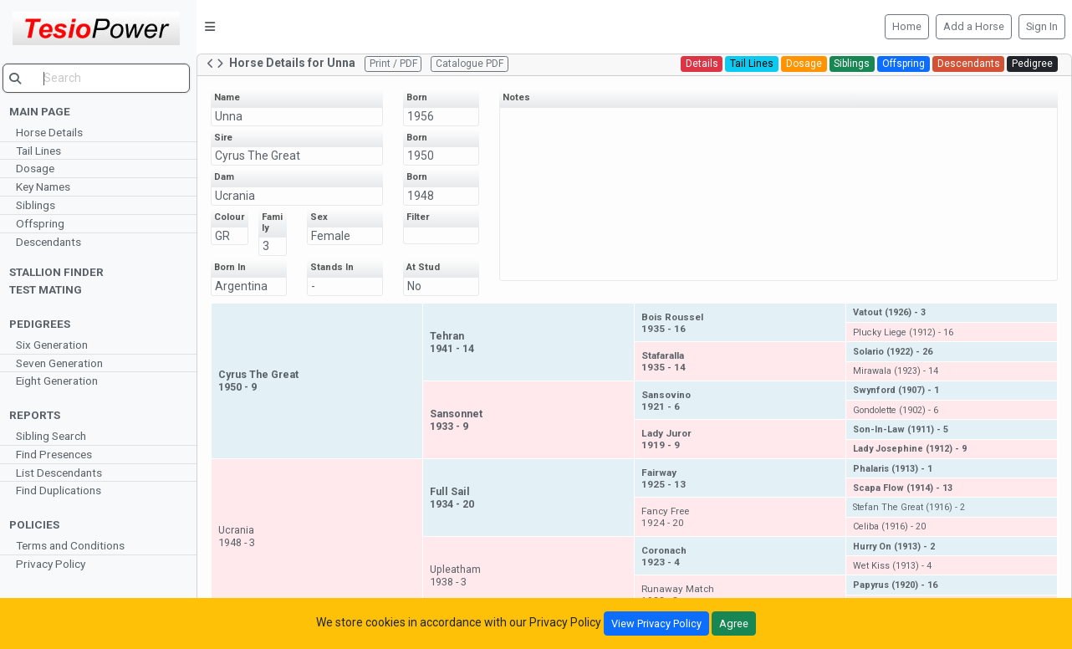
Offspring (44, 223)
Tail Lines (42, 150)
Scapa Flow (903, 488)
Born (420, 97)
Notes (519, 97)
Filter (421, 217)
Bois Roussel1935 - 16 (675, 323)
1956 (424, 116)
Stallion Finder (60, 272)
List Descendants (63, 472)
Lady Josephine (910, 448)
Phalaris (893, 468)
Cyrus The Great (261, 155)
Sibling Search (55, 435)
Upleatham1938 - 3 (458, 575)
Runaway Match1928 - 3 (680, 594)
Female (335, 236)
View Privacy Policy (656, 623)
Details (702, 63)
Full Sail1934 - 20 (455, 497)
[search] (100, 78)
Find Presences (58, 454)
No (418, 286)
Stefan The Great (910, 507)
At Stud (426, 267)
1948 (424, 195)
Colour (233, 217)
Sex (323, 217)
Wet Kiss (893, 565)
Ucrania (239, 195)
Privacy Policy (54, 563)
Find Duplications (62, 490)
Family (276, 222)
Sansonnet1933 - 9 (459, 419)
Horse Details (53, 132)
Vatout (890, 312)
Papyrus (896, 585)
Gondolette (896, 410)
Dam (228, 176)
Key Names (47, 186)
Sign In (1042, 26)
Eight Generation (61, 380)
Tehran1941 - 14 (455, 342)
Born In (234, 267)
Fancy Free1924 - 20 (668, 517)
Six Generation (56, 344)
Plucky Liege (904, 332)
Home (906, 26)
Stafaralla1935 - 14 (666, 361)
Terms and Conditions (74, 545)
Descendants (52, 241)
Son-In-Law (901, 429)
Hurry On (895, 546)
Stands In (336, 267)
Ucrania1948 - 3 (240, 536)
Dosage (39, 168)
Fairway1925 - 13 (666, 478)
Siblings (39, 205)
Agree (733, 623)
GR (226, 236)
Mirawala (896, 370)
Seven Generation (63, 363)
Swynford (897, 390)
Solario (893, 351)
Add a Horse (973, 26)
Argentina (245, 286)
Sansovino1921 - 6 (668, 400)
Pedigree (1032, 63)
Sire (227, 137)
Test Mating (49, 289)
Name (231, 97)
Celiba (890, 526)
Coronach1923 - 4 (666, 556)
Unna (233, 116)
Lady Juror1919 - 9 (669, 439)
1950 (424, 155)
